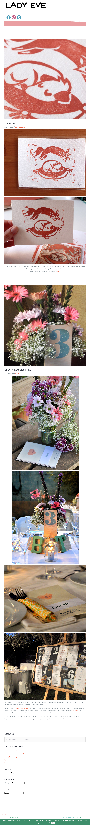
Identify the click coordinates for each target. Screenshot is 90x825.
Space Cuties (8, 760)
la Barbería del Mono (23, 708)
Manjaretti (74, 710)
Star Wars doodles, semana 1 (14, 754)
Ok (52, 823)
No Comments (20, 127)
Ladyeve (78, 817)
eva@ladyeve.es (15, 817)
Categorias (8, 783)
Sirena (6, 763)
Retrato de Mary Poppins (12, 751)
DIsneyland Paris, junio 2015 (14, 757)
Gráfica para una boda (17, 369)
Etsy (58, 271)
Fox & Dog (10, 123)
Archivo (7, 773)
